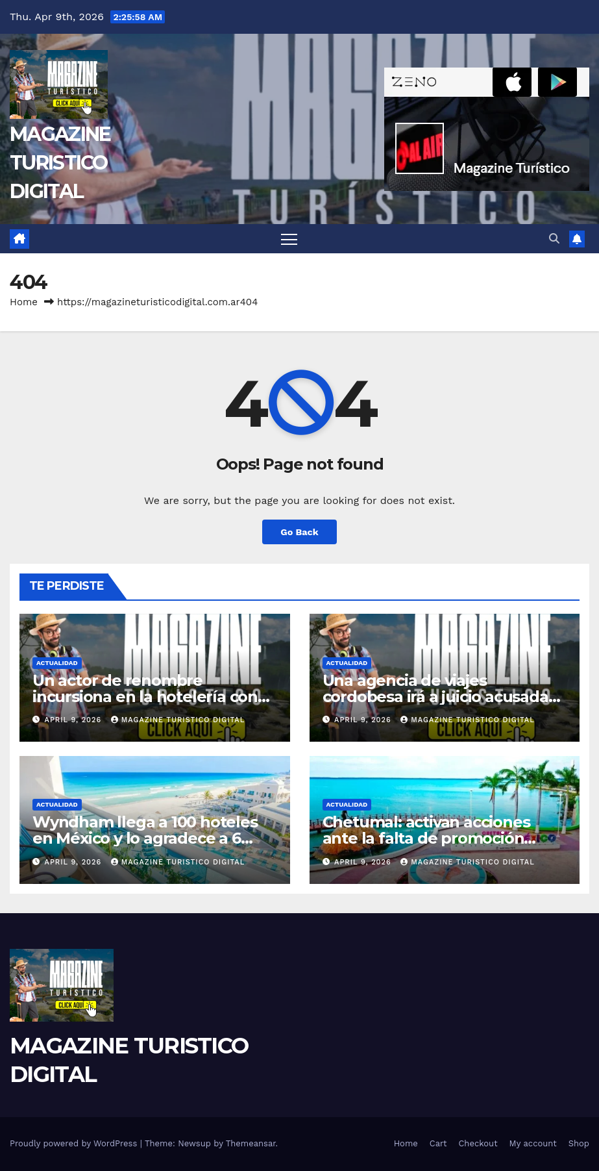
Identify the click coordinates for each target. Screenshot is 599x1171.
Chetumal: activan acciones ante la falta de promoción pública (426, 838)
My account (533, 1143)
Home (24, 302)
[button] (554, 239)
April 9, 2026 (74, 720)
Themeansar (251, 1143)
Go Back (299, 532)
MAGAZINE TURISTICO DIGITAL (60, 162)
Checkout (477, 1143)
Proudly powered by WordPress (75, 1143)
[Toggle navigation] (289, 239)
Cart (438, 1143)
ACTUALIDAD (57, 662)
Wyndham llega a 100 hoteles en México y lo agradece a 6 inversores (145, 838)
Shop (578, 1143)
